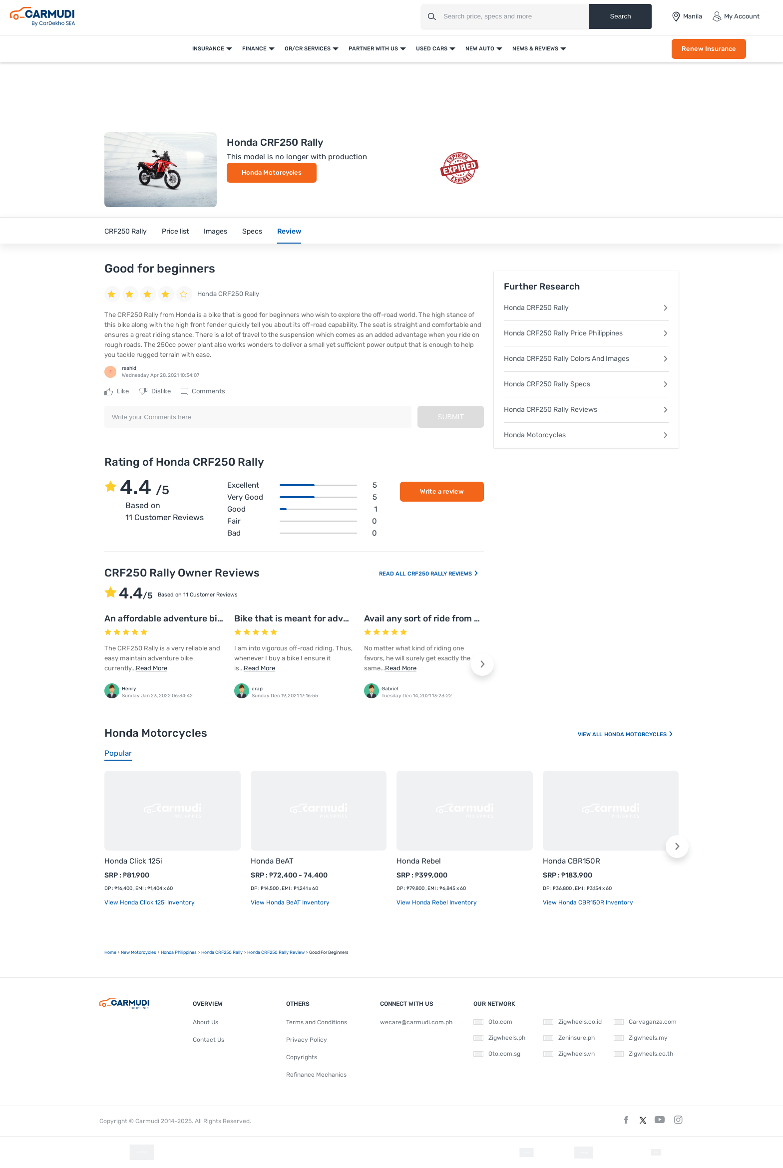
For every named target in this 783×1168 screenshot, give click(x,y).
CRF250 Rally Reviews (443, 574)
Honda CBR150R (571, 861)
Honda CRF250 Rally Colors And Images (586, 358)
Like (116, 391)
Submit (450, 417)
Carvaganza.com (645, 1021)
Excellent (302, 485)
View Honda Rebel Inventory (436, 902)
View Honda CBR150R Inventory (588, 902)
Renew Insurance (709, 48)
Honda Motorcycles (272, 172)
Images (215, 231)
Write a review (442, 491)
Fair (302, 521)
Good (302, 509)
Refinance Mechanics (316, 1074)
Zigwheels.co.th (643, 1053)
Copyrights (301, 1057)
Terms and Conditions (316, 1022)
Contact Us (208, 1039)
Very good (302, 497)
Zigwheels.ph (499, 1037)
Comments (203, 391)
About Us (205, 1022)
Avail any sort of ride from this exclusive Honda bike (473, 618)
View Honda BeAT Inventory (290, 902)
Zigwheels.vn (569, 1053)
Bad (302, 533)
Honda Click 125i (133, 861)
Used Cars (431, 48)
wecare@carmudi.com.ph (416, 1022)
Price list (175, 231)
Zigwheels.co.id (572, 1021)
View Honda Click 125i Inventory (149, 902)
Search (620, 16)
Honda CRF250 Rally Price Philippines (586, 333)
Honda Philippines (179, 952)
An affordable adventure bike (165, 618)
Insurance (208, 48)
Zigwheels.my (641, 1037)
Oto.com (492, 1021)
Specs (252, 231)
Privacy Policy (306, 1039)
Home (110, 952)
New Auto (479, 48)
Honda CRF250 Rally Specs (586, 384)
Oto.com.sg (496, 1053)
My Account (736, 16)
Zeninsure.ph (569, 1037)
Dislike (155, 391)
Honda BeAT (272, 861)
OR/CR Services (308, 48)
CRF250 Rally (125, 231)
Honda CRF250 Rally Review (276, 952)
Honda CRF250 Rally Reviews (586, 409)
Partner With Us (373, 48)
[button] (482, 664)
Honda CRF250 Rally (586, 307)
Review (289, 231)
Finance (254, 48)
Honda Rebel (418, 861)
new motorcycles (138, 952)
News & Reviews (535, 48)
